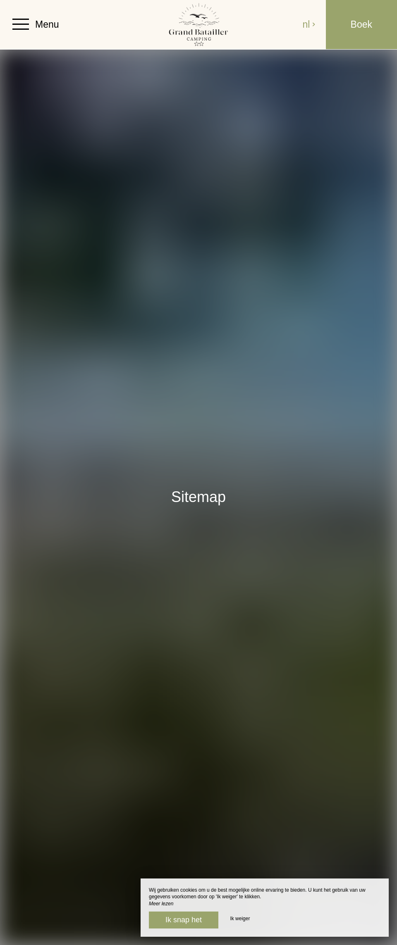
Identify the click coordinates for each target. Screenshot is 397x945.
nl (309, 24)
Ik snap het (183, 920)
